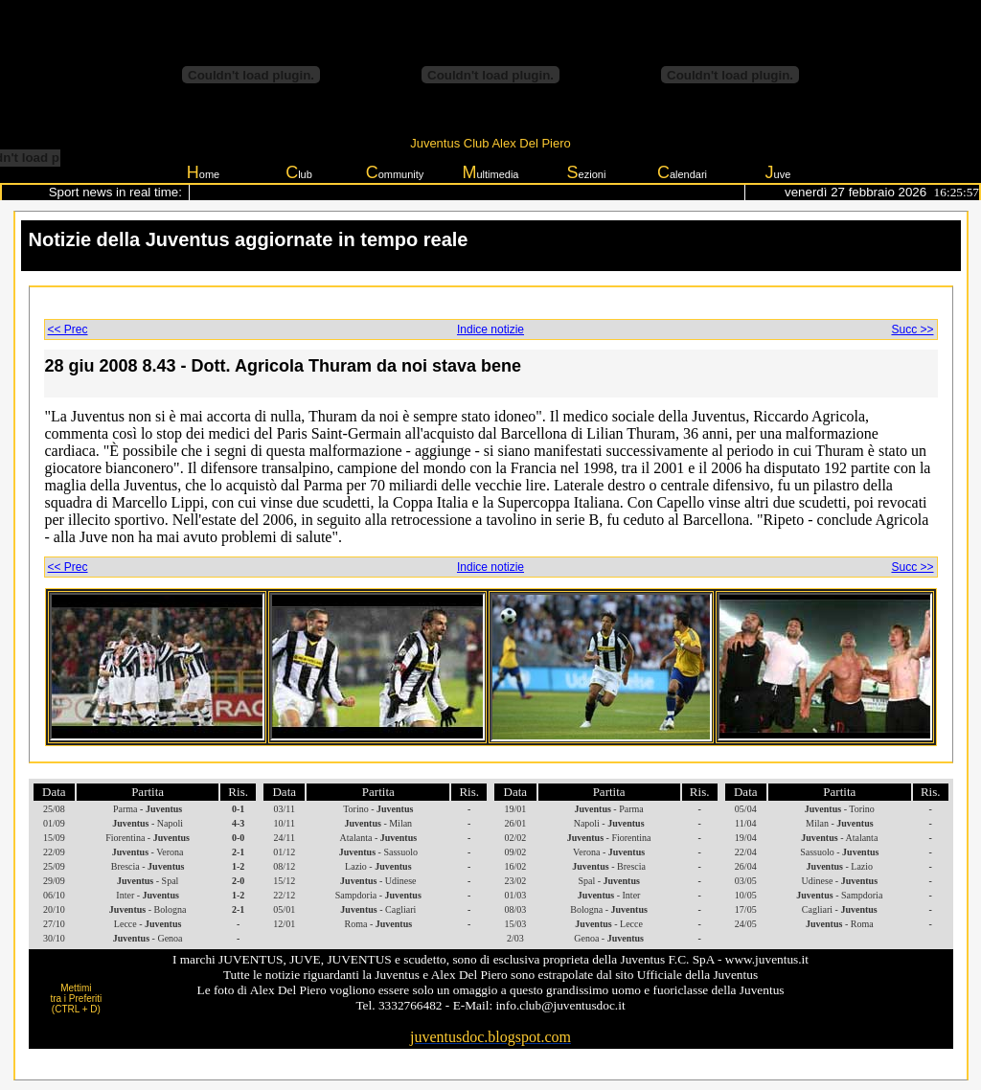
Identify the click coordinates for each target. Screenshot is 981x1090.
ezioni (586, 172)
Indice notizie (490, 329)
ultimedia (490, 172)
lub (298, 172)
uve (778, 172)
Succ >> (912, 329)
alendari (682, 172)
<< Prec (68, 329)
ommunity (395, 172)
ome (203, 172)
